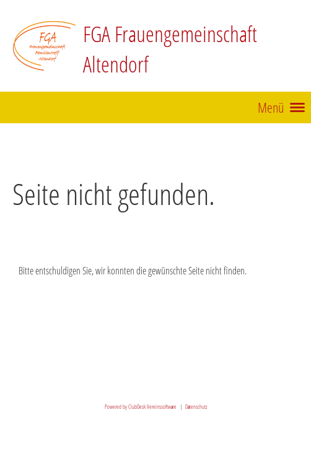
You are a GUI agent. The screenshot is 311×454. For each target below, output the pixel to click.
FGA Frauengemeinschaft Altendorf (170, 49)
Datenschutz (196, 407)
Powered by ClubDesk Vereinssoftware (141, 407)
